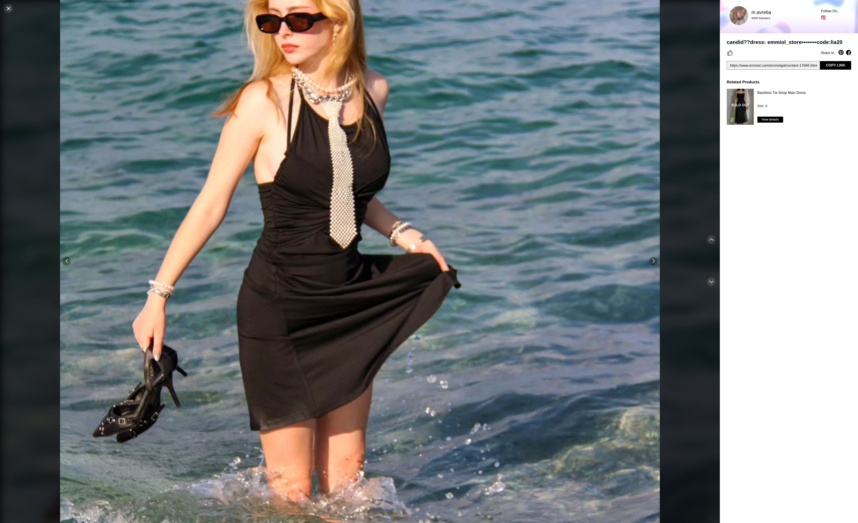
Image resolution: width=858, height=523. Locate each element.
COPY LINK (835, 65)
